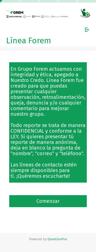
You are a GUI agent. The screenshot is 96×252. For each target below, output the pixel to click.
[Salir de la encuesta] (87, 30)
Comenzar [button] (48, 201)
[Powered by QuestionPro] (57, 239)
